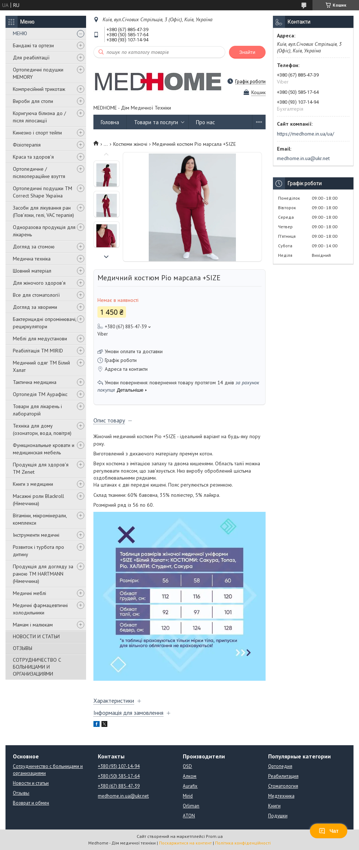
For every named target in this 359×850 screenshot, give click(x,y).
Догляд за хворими (35, 307)
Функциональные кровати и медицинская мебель (43, 449)
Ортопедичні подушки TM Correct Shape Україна (42, 192)
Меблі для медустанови (40, 338)
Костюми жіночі (130, 144)
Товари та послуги (156, 122)
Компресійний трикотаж (39, 89)
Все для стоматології (36, 295)
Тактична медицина (34, 382)
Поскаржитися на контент (185, 843)
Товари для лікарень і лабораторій (37, 410)
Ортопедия (280, 766)
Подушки (278, 816)
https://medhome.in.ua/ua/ (305, 133)
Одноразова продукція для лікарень (44, 231)
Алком (189, 776)
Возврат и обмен (31, 803)
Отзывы (21, 793)
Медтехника (281, 796)
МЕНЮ (20, 33)
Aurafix (190, 786)
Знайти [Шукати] (247, 52)
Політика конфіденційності (243, 843)
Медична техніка (32, 258)
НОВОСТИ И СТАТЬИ (36, 636)
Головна (110, 122)
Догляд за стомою (34, 246)
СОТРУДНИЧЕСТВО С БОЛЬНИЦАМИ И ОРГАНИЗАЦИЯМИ (37, 667)
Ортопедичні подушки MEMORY (38, 73)
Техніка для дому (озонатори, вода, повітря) (42, 429)
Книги (274, 806)
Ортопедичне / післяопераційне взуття (39, 173)
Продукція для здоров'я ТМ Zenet (41, 468)
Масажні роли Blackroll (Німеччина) (38, 500)
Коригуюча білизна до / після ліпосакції (39, 117)
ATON (189, 816)
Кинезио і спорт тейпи (37, 132)
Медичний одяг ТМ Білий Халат (41, 366)
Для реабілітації (31, 57)
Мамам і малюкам (33, 624)
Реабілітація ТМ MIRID (38, 350)
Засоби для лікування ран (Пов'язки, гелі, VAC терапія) (43, 211)
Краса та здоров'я (33, 157)
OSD (187, 766)
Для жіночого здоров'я (39, 283)
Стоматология (283, 786)
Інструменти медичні (36, 535)
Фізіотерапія (27, 144)
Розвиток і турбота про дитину (38, 551)
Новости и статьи (31, 783)
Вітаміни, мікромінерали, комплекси (40, 519)
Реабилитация (283, 776)
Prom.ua (214, 836)
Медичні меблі (29, 593)
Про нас (205, 122)
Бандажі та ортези (33, 45)
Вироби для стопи (33, 101)
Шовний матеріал (32, 270)
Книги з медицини (33, 484)
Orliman (191, 806)
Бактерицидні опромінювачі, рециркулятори (44, 323)
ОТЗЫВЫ (22, 648)
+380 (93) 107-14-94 (119, 766)
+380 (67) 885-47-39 (119, 786)
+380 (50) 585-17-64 (119, 776)
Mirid (188, 796)
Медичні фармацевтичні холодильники (40, 609)
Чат (328, 831)
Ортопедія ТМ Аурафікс (40, 394)
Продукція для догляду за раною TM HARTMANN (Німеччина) (43, 573)
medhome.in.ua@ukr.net (303, 158)
